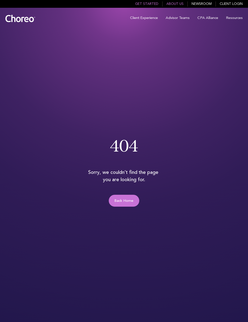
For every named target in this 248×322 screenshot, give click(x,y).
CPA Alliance (207, 18)
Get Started (146, 4)
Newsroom (202, 4)
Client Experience (144, 18)
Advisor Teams (178, 18)
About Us (175, 4)
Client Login (231, 4)
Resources (234, 18)
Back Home (123, 201)
